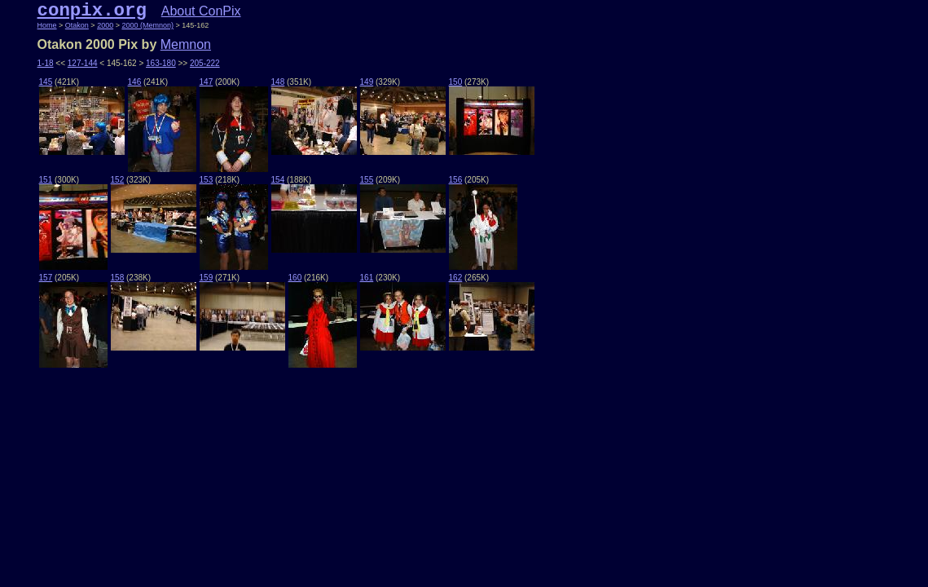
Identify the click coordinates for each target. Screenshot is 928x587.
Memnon (186, 44)
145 (46, 81)
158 (118, 277)
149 (367, 81)
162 (456, 277)
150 (456, 81)
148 (278, 81)
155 (367, 179)
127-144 (83, 63)
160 (295, 277)
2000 (105, 25)
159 (206, 277)
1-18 (45, 63)
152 (118, 179)
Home (47, 25)
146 (135, 81)
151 (46, 179)
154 (278, 179)
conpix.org (92, 10)
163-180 (161, 63)
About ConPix (201, 11)
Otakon (77, 25)
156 (456, 179)
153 (206, 179)
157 (46, 277)
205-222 (205, 63)
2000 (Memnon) (147, 25)
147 (206, 81)
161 (367, 277)
